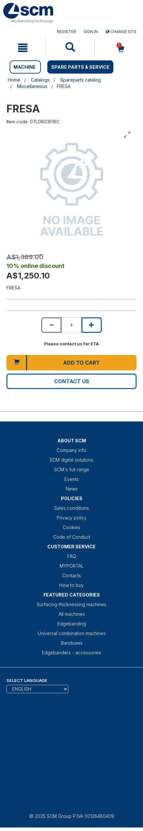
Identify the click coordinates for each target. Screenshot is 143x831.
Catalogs (40, 80)
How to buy (71, 585)
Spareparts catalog (80, 80)
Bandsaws (71, 643)
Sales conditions (71, 508)
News (72, 488)
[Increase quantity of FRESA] (91, 325)
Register (66, 31)
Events (71, 479)
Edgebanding (71, 623)
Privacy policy (72, 517)
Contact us (71, 381)
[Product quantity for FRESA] (71, 325)
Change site (121, 31)
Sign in (91, 31)
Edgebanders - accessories (71, 652)
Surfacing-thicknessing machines (71, 604)
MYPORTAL (72, 566)
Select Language (26, 680)
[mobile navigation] (22, 47)
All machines (72, 614)
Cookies (71, 527)
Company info (71, 450)
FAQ (71, 556)
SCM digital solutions (71, 460)
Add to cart (81, 362)
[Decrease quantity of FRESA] (51, 325)
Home (14, 80)
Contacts (71, 575)
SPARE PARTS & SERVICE (80, 67)
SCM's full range (71, 469)
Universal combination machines (72, 633)
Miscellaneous (32, 86)
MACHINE (25, 67)
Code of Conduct (71, 537)
